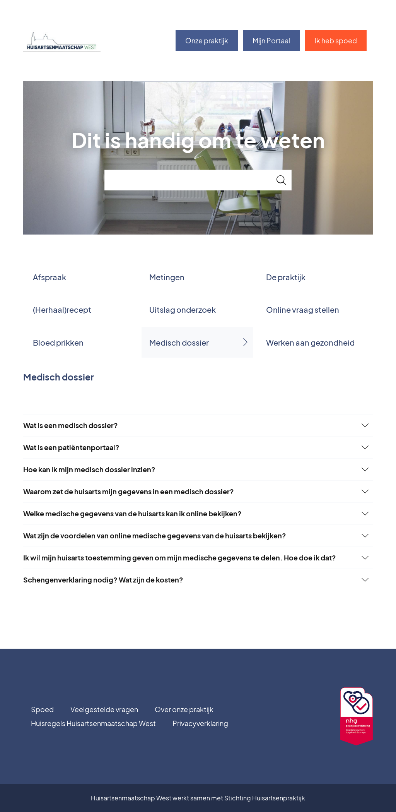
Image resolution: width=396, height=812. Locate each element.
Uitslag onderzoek (182, 309)
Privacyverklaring (200, 723)
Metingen (166, 277)
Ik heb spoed (335, 40)
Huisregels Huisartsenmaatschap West (93, 723)
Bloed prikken (58, 342)
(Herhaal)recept (62, 309)
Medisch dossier (179, 342)
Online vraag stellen (302, 309)
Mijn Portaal (271, 40)
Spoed (42, 709)
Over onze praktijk (184, 709)
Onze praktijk (206, 40)
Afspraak (49, 277)
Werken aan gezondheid (310, 342)
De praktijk (286, 277)
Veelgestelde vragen (104, 709)
